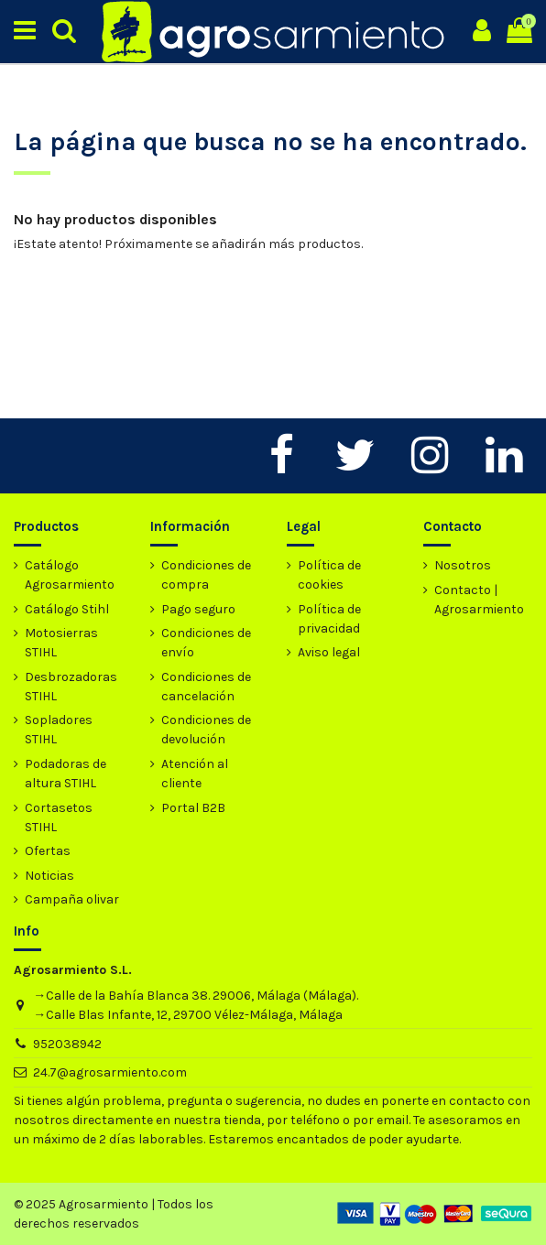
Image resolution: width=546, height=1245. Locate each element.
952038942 (67, 1044)
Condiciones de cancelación (206, 686)
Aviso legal (329, 652)
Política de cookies (329, 575)
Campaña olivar (72, 899)
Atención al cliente (194, 773)
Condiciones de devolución (206, 729)
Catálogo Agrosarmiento (70, 575)
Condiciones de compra (206, 575)
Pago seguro (198, 609)
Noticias (49, 875)
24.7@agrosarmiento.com (110, 1072)
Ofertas (48, 851)
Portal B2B (193, 808)
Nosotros (462, 565)
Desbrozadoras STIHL (71, 686)
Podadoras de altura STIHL (65, 773)
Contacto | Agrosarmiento (479, 599)
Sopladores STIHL (59, 729)
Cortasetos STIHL (59, 817)
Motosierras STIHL (61, 642)
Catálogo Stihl (67, 609)
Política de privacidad (329, 618)
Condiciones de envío (206, 642)
